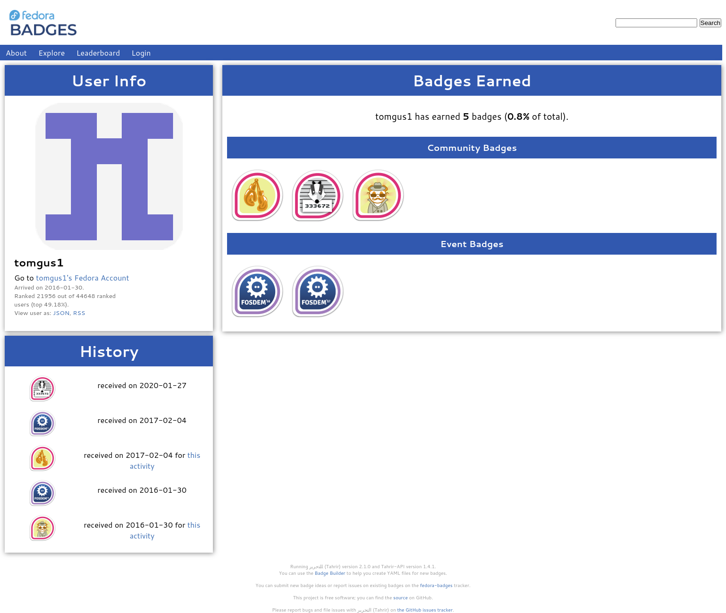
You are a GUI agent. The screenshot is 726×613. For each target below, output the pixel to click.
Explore (51, 52)
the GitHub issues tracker (425, 609)
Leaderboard (98, 52)
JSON (61, 312)
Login (141, 52)
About (16, 52)
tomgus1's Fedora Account (82, 277)
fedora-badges (436, 585)
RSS (79, 312)
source (400, 597)
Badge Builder (330, 573)
